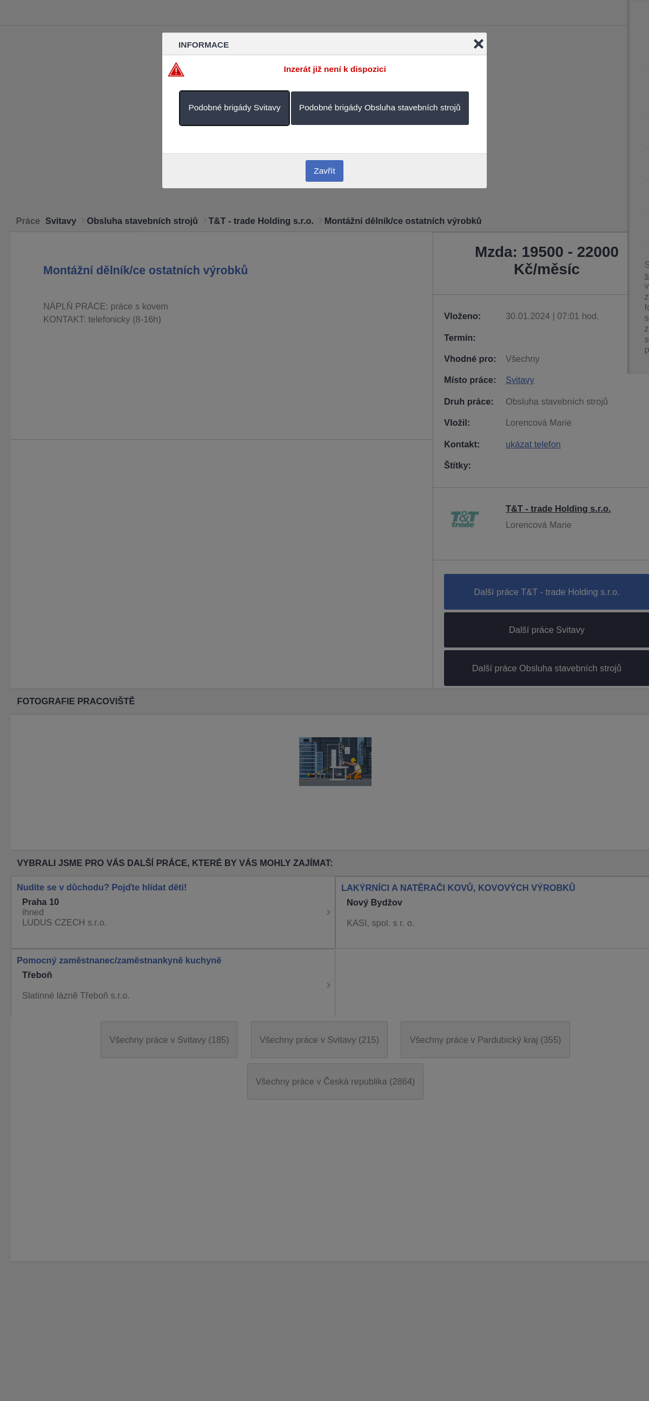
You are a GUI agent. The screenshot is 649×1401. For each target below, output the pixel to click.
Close (478, 43)
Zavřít (324, 170)
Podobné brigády (234, 107)
